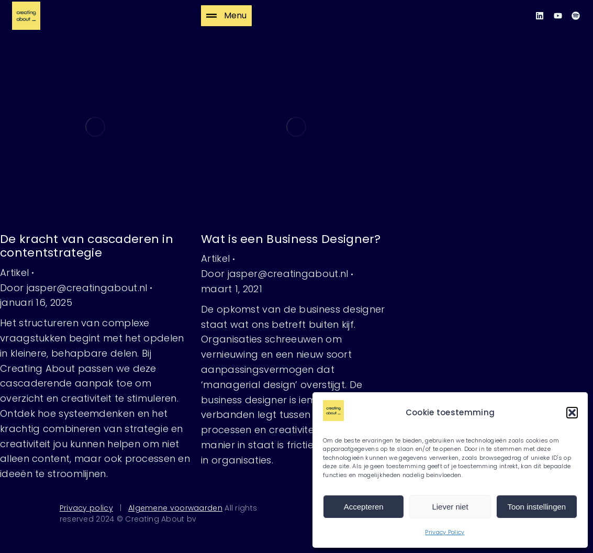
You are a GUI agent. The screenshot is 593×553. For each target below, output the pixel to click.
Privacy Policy (444, 532)
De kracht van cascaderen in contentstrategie (86, 246)
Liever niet (450, 506)
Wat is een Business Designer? (291, 239)
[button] (572, 412)
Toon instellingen (536, 506)
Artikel (14, 272)
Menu (226, 15)
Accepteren (364, 506)
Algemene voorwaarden (175, 508)
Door (73, 287)
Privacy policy (86, 508)
